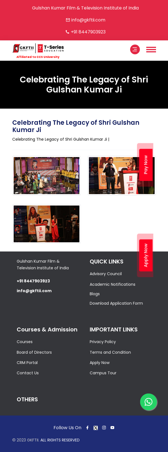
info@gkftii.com (88, 20)
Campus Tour (103, 373)
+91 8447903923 (88, 32)
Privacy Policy (103, 342)
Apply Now (99, 362)
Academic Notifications (112, 284)
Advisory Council (106, 274)
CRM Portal (27, 362)
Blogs (95, 294)
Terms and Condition (110, 352)
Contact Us (28, 373)
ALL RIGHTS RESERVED (60, 440)
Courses (25, 342)
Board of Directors (34, 352)
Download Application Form (116, 303)
